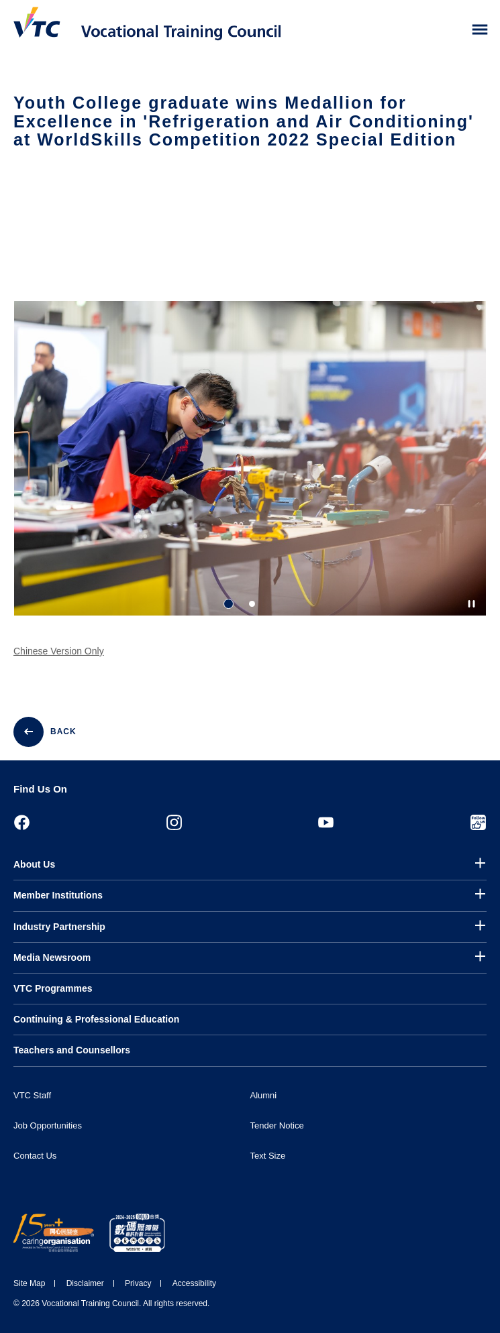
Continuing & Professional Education (96, 1019)
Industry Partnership (59, 926)
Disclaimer (85, 1283)
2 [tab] (252, 604)
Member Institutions (58, 895)
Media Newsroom (52, 957)
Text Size (268, 1156)
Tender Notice (277, 1125)
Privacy (138, 1283)
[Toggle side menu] (480, 30)
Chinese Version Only (58, 657)
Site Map (29, 1283)
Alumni (263, 1095)
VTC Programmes (52, 988)
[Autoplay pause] (471, 604)
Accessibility (194, 1283)
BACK (63, 731)
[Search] (451, 30)
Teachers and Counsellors (71, 1050)
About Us (34, 864)
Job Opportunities (47, 1125)
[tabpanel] (250, 470)
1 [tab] (228, 604)
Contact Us (34, 1156)
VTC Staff (32, 1095)
